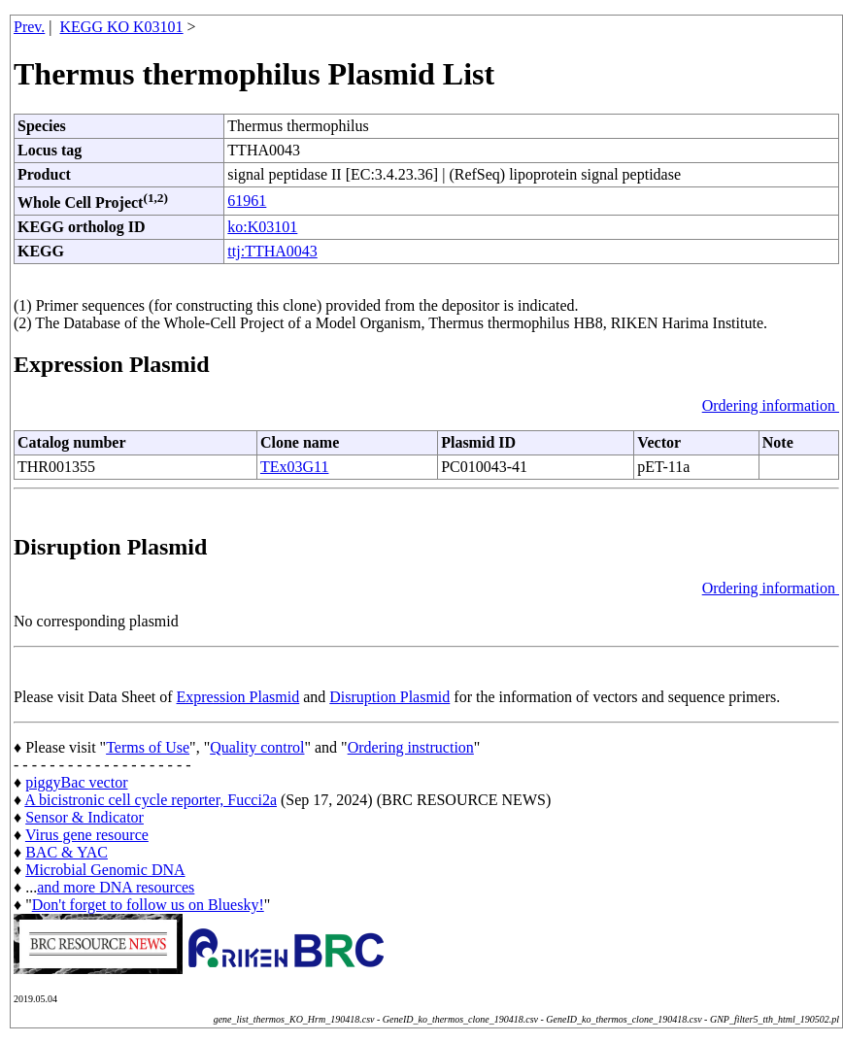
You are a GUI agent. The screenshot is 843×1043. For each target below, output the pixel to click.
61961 (246, 200)
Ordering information (770, 405)
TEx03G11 (294, 466)
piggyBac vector (76, 782)
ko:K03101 (262, 227)
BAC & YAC (66, 852)
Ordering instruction (411, 747)
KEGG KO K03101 (122, 26)
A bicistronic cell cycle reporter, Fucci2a (150, 799)
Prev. (29, 26)
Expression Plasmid (238, 697)
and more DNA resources (115, 887)
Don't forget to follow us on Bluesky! (148, 904)
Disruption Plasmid (389, 697)
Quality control (257, 747)
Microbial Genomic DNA (105, 869)
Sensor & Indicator (84, 817)
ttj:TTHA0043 (272, 251)
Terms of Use (147, 747)
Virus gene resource (87, 834)
